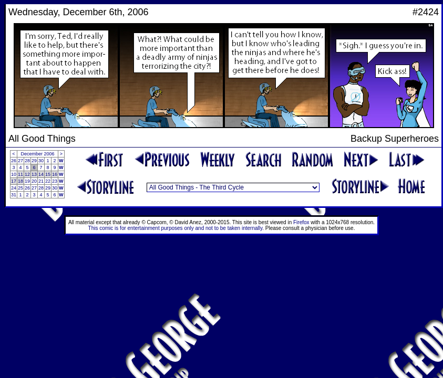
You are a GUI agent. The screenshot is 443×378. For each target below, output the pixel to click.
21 (41, 181)
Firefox (301, 222)
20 (34, 181)
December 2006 (38, 153)
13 (34, 174)
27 (20, 160)
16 (54, 174)
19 (27, 181)
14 (41, 174)
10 (13, 174)
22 (47, 181)
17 (13, 181)
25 (20, 188)
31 (13, 194)
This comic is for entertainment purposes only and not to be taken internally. (176, 228)
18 (20, 181)
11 (20, 174)
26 (13, 160)
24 (13, 188)
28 (27, 160)
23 (54, 181)
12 (27, 174)
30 (41, 160)
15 (47, 174)
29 (34, 160)
